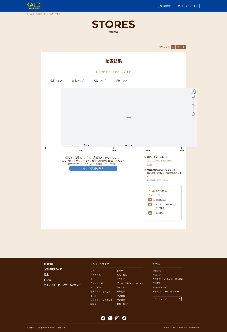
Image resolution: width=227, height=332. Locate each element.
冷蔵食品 (121, 291)
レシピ (47, 280)
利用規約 (30, 328)
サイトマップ (63, 328)
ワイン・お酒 (96, 283)
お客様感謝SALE (53, 269)
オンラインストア (190, 6)
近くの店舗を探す (93, 168)
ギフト (93, 296)
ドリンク (121, 279)
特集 (46, 274)
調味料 (93, 304)
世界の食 (121, 300)
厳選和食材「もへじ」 (100, 291)
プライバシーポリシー (45, 328)
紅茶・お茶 (122, 275)
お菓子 (120, 270)
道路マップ (100, 80)
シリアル (121, 287)
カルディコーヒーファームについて (62, 285)
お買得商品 (95, 275)
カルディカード (160, 287)
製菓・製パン (123, 304)
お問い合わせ (160, 299)
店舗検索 (167, 6)
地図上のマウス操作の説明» (159, 160)
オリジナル (95, 287)
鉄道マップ (78, 80)
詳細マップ (121, 80)
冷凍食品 (121, 296)
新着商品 (94, 270)
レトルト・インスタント (101, 300)
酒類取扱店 (161, 199)
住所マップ (56, 80)
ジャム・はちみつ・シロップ (130, 283)
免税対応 (160, 213)
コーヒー (94, 279)
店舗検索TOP (41, 14)
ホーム (29, 14)
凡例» (149, 164)
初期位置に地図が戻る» (157, 180)
